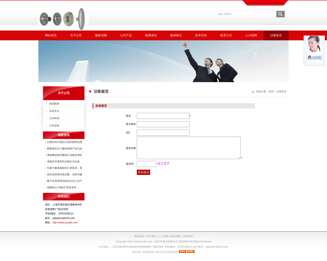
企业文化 (54, 110)
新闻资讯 (151, 35)
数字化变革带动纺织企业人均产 (64, 181)
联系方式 (226, 35)
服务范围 (101, 35)
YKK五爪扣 (161, 252)
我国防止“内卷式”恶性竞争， (63, 187)
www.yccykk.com (142, 241)
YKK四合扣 (148, 252)
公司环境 (54, 118)
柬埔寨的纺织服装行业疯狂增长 (64, 155)
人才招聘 (251, 35)
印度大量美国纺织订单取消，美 (64, 168)
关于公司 (76, 35)
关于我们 (151, 236)
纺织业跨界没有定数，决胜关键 (64, 174)
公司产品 (126, 35)
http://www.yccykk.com (65, 222)
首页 (271, 91)
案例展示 (176, 35)
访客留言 (276, 35)
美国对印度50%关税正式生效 (63, 161)
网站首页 (51, 35)
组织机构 (54, 103)
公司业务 (54, 125)
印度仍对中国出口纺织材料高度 (64, 142)
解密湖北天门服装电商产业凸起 (64, 148)
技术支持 (201, 35)
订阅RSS (187, 236)
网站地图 (175, 236)
